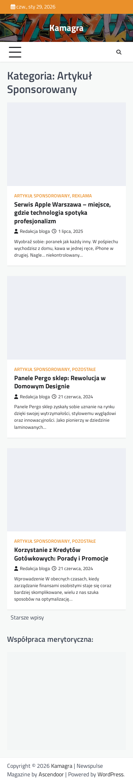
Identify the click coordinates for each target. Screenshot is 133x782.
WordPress (110, 774)
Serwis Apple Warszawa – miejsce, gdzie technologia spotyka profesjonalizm (62, 212)
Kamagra (66, 27)
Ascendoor (51, 774)
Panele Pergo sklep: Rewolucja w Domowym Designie (60, 382)
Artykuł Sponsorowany (42, 195)
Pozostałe (84, 369)
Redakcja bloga (32, 231)
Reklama (82, 195)
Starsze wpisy (27, 617)
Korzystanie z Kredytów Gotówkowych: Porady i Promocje (61, 554)
